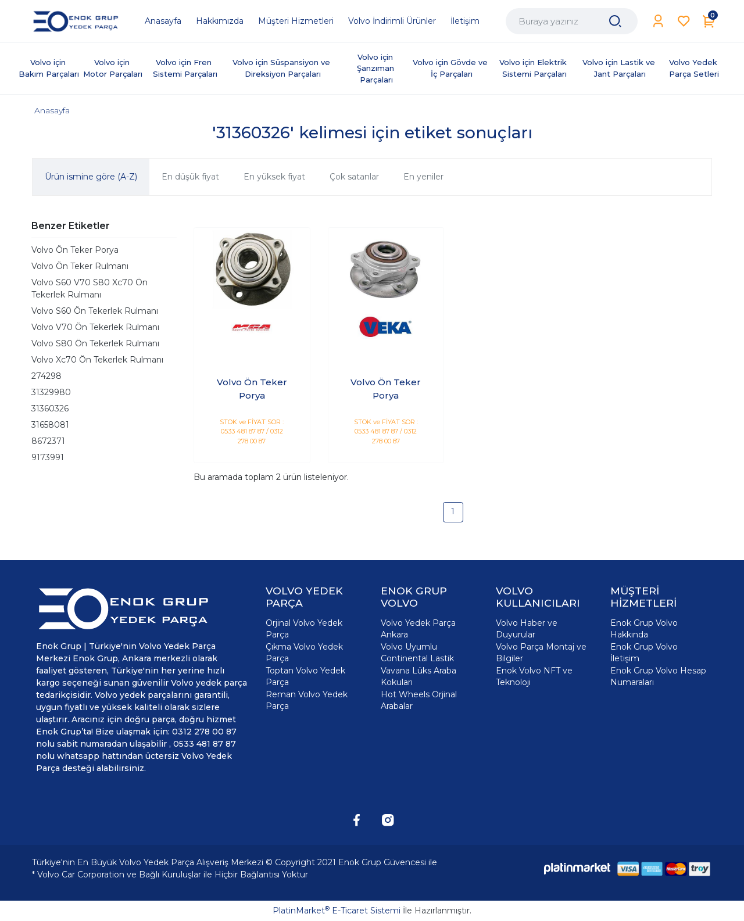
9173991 (47, 457)
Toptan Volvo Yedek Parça (305, 676)
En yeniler (423, 176)
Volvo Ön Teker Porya (75, 250)
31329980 (51, 392)
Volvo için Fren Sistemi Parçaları (185, 68)
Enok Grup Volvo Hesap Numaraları (658, 676)
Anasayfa (52, 110)
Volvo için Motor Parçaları (112, 68)
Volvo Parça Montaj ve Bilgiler (541, 653)
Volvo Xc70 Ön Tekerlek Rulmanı (97, 359)
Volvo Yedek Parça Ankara (418, 629)
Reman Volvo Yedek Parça (307, 700)
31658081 (50, 425)
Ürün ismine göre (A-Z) (91, 176)
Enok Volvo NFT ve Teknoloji (534, 676)
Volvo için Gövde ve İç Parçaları (451, 68)
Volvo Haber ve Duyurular (526, 629)
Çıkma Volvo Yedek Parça (304, 653)
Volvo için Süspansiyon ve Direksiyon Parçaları (282, 68)
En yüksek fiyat (274, 176)
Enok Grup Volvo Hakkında (644, 629)
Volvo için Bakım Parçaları (49, 68)
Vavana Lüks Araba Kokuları (418, 676)
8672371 (48, 441)
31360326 (50, 408)
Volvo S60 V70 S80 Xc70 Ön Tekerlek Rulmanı (89, 288)
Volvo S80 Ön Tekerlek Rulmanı (95, 343)
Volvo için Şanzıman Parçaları (376, 68)
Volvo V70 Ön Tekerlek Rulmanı (95, 327)
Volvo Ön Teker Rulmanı (79, 266)
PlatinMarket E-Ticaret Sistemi (336, 910)
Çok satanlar (354, 176)
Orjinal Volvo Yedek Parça (304, 629)
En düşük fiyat (190, 176)
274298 (46, 376)
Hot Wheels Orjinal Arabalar (419, 700)
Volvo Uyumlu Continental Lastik (417, 653)
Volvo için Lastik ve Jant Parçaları (619, 68)
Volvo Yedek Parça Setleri (694, 68)
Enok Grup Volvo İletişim (644, 653)
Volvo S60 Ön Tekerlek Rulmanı (94, 311)
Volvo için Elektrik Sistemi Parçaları (534, 68)
